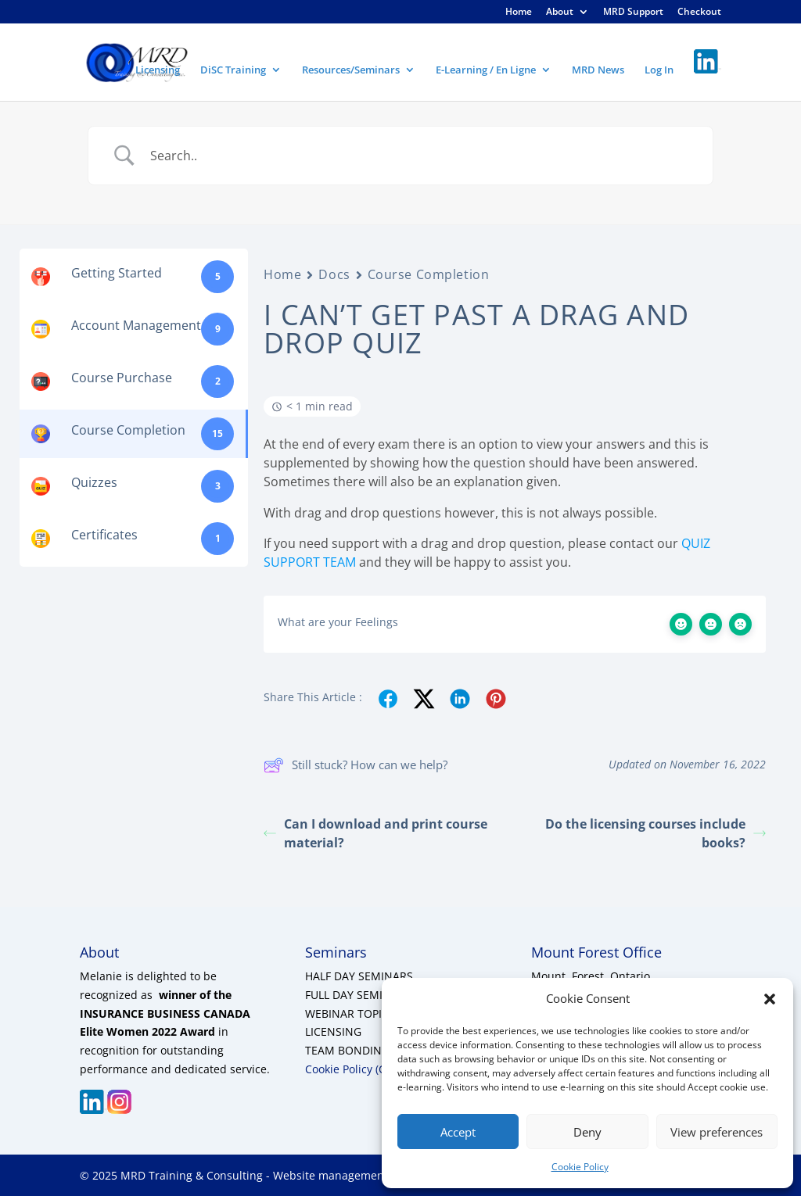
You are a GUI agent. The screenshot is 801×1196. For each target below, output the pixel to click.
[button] (770, 999)
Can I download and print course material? (375, 833)
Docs (334, 274)
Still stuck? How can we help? (355, 765)
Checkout (699, 12)
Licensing (157, 70)
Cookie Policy (580, 1166)
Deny (587, 1132)
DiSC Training (233, 70)
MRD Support (633, 12)
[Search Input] (420, 155)
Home (518, 12)
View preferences (716, 1132)
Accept (458, 1132)
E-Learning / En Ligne (486, 70)
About (559, 12)
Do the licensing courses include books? (655, 833)
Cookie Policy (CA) (350, 1069)
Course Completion (429, 274)
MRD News (598, 70)
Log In (659, 70)
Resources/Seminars (351, 70)
